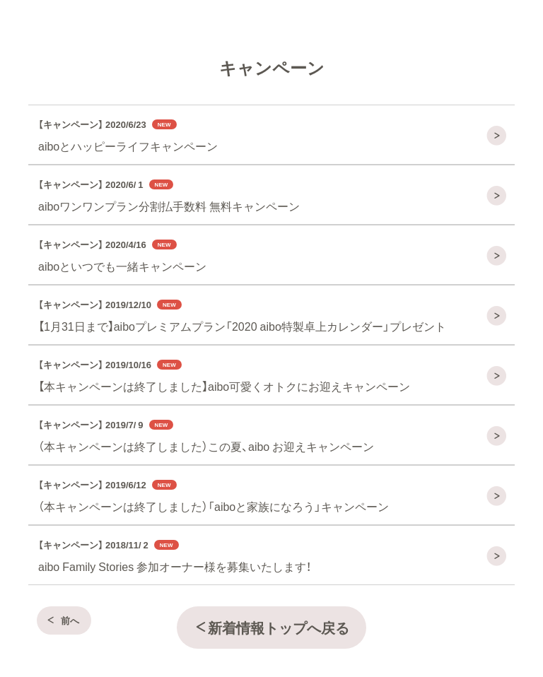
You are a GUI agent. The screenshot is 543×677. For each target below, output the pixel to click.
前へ (62, 620)
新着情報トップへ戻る (271, 627)
